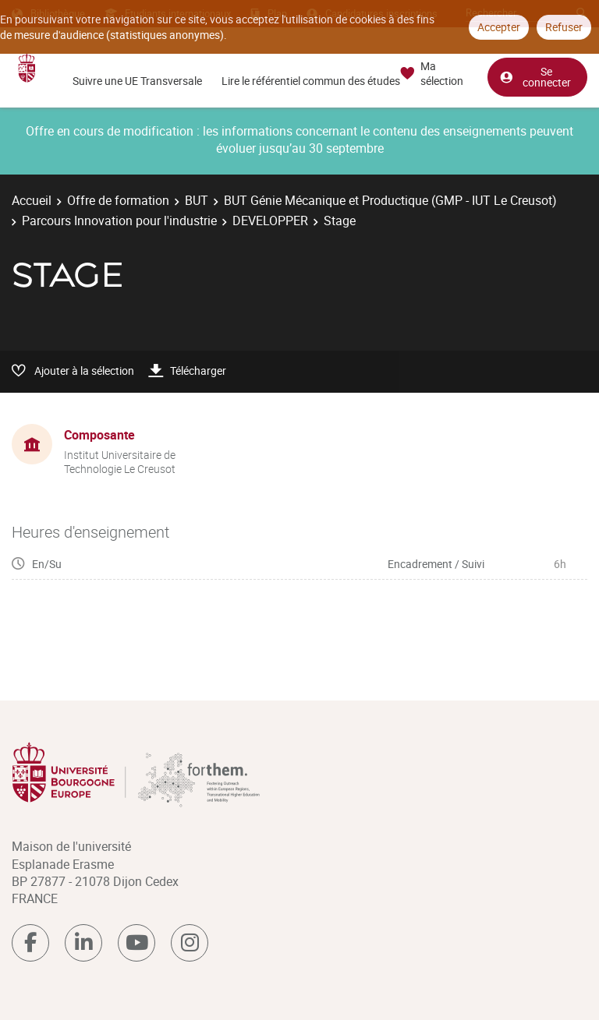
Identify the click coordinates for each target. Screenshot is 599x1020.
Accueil (31, 200)
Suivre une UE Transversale (137, 80)
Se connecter (535, 77)
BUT (196, 200)
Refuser (564, 26)
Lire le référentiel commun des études (311, 80)
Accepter (498, 26)
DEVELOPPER (270, 220)
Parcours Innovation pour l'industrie (119, 220)
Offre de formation (118, 200)
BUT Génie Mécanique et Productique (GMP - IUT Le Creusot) (390, 200)
